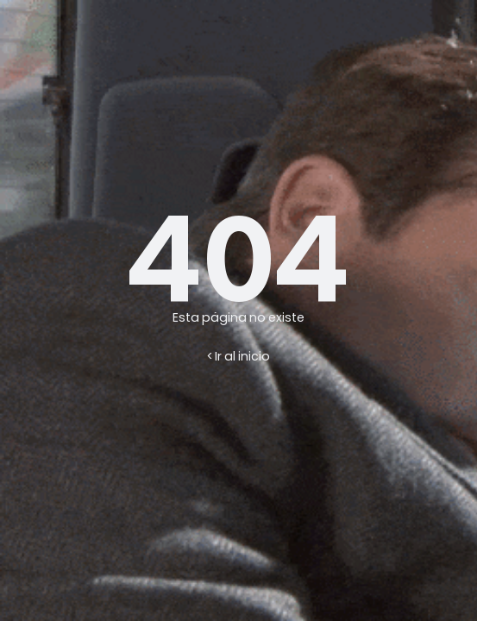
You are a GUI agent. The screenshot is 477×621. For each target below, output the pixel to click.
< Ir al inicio (238, 356)
